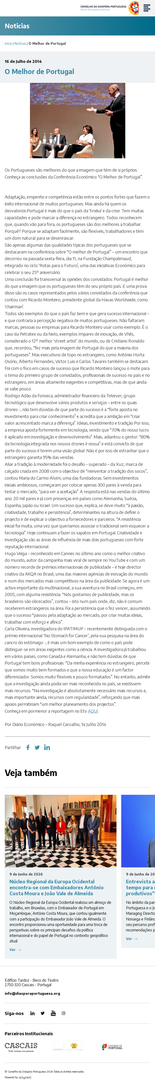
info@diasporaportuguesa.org (32, 993)
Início (8, 43)
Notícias (20, 43)
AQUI (93, 711)
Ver (13, 949)
